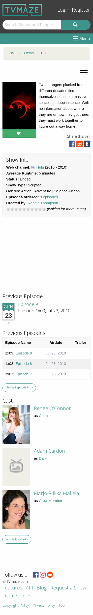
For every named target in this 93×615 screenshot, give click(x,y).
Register (81, 9)
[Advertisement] (39, 259)
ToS (62, 605)
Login (63, 9)
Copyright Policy (15, 605)
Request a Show (68, 588)
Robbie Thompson (43, 203)
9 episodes (49, 197)
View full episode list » (19, 387)
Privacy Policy (44, 605)
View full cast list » (16, 539)
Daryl (43, 458)
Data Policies (16, 596)
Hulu (40, 167)
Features (12, 588)
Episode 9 (28, 304)
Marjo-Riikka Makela (56, 493)
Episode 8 (23, 363)
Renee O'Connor (52, 408)
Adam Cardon (49, 450)
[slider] (26, 209)
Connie (45, 415)
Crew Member (50, 500)
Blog (42, 588)
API (29, 588)
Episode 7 (23, 374)
